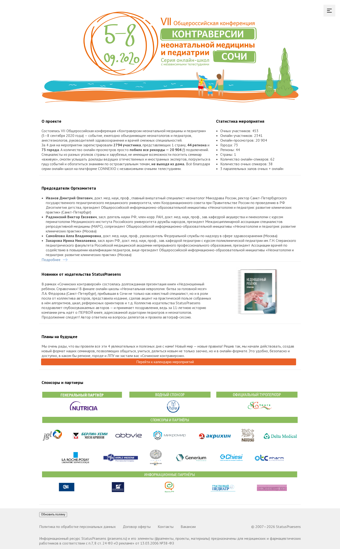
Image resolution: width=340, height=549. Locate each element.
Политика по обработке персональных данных (77, 526)
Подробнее (55, 259)
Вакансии (188, 526)
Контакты (166, 526)
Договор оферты (137, 526)
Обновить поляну (53, 514)
